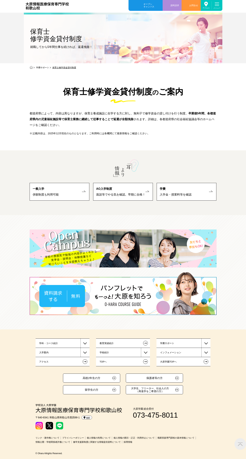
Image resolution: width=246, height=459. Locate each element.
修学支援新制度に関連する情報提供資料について (97, 442)
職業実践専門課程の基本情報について (176, 438)
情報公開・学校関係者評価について (53, 442)
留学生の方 (91, 389)
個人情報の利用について (99, 438)
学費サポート (42, 67)
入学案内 (44, 352)
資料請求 (174, 5)
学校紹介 (104, 352)
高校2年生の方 (91, 378)
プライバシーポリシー (73, 438)
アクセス (206, 8)
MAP (87, 417)
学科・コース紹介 (48, 343)
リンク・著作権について (47, 438)
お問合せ (193, 5)
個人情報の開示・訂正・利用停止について (134, 438)
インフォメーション (170, 352)
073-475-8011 (155, 415)
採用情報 (128, 442)
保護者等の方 (154, 378)
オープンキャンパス (148, 5)
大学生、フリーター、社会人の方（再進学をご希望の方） (150, 390)
